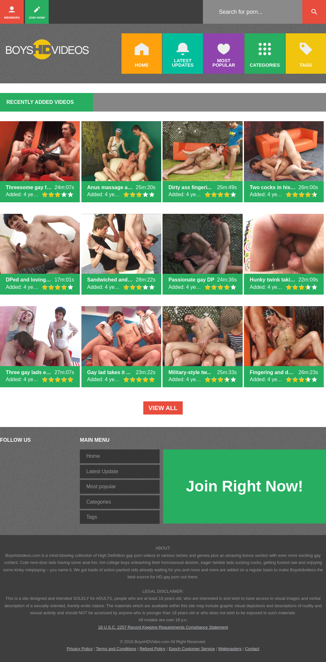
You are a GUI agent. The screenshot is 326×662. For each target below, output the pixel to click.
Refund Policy (152, 648)
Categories (98, 502)
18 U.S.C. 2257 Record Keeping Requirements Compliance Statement (163, 627)
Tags (91, 517)
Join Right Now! (244, 486)
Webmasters (230, 648)
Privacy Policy (80, 648)
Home (93, 456)
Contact (252, 648)
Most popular (101, 486)
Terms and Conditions (116, 648)
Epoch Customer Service (192, 648)
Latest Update (102, 471)
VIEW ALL (163, 408)
